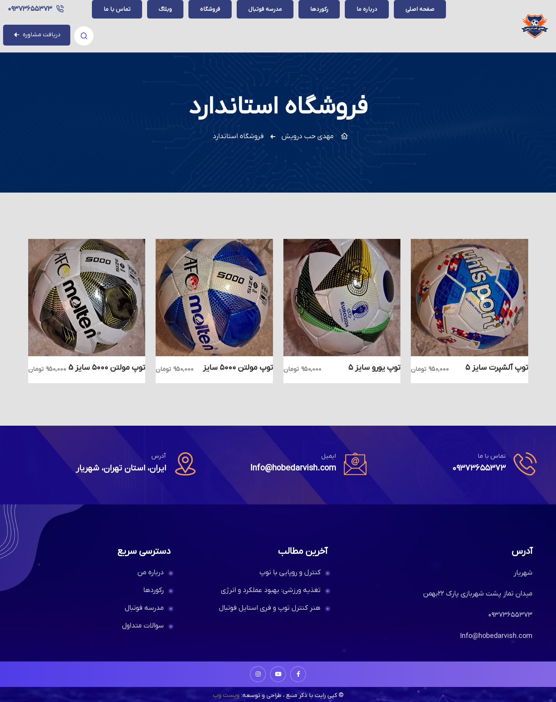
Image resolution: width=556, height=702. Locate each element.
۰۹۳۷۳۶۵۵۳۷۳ (120, 21)
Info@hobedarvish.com (291, 457)
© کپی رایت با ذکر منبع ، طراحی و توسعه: (292, 685)
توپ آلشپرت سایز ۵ (496, 357)
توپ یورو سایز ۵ (374, 357)
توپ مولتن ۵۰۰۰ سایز (238, 357)
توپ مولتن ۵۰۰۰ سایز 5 (106, 357)
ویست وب (225, 685)
